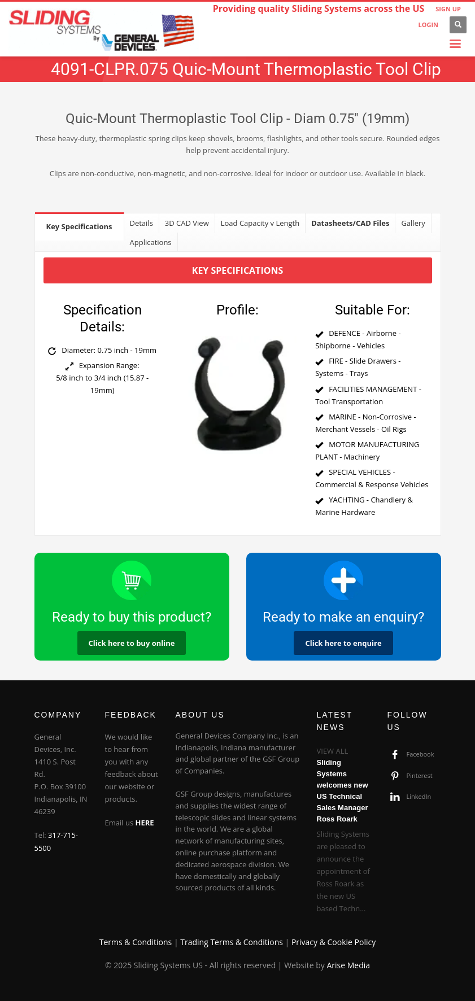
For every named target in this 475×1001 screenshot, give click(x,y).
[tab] (79, 226)
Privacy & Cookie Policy (333, 942)
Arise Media (348, 965)
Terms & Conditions (135, 942)
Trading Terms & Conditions (231, 942)
